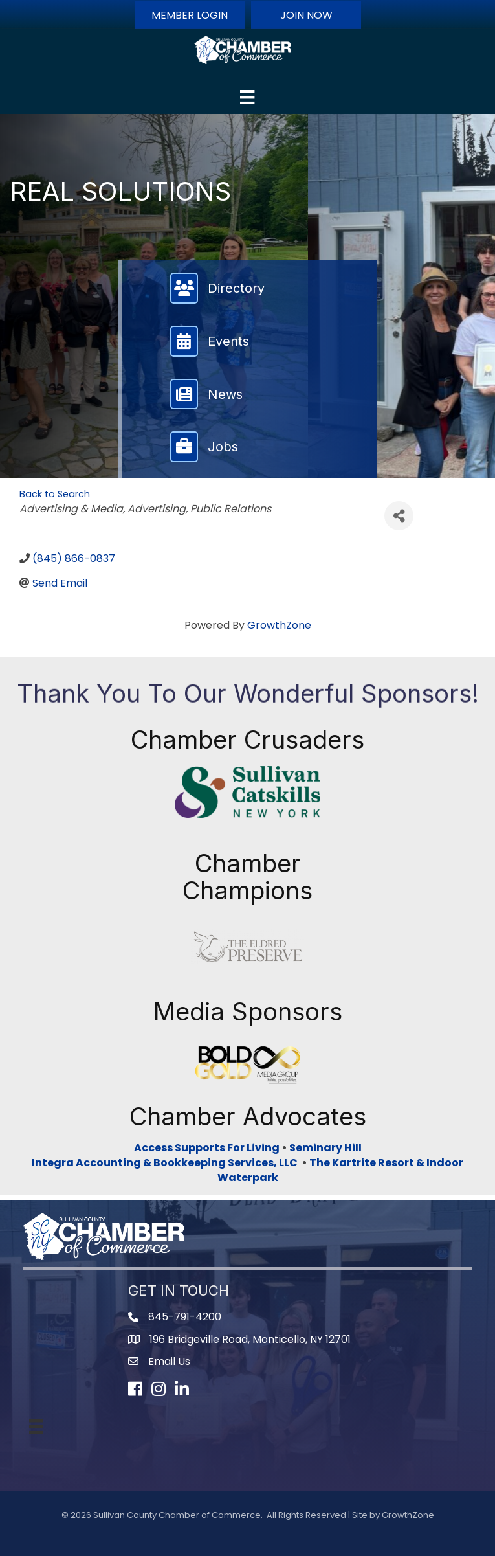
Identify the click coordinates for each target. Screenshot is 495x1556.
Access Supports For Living (207, 1147)
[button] (190, 15)
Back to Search (54, 494)
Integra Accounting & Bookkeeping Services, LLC (167, 1162)
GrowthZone (279, 625)
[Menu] (247, 97)
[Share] (398, 515)
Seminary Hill (325, 1147)
